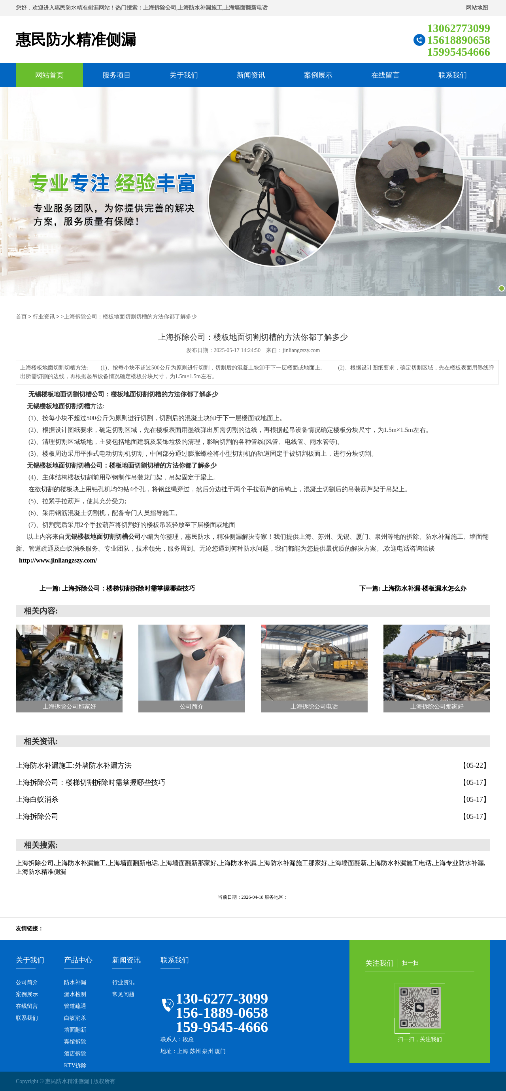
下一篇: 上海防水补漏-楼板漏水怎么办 (412, 588)
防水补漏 (75, 982)
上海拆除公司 (253, 816)
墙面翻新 (75, 1029)
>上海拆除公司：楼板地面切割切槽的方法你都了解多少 (129, 316)
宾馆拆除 (75, 1041)
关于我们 (184, 75)
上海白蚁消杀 (253, 799)
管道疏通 (75, 1006)
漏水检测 (75, 994)
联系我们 (452, 75)
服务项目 (116, 75)
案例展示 (318, 75)
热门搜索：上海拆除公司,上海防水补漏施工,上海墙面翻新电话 (191, 8)
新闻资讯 (251, 75)
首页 (21, 316)
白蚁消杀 (75, 1018)
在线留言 (385, 75)
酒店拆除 (75, 1053)
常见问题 (123, 994)
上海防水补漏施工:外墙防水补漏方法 (253, 765)
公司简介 (27, 982)
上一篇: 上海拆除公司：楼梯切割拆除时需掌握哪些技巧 (117, 588)
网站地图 (477, 8)
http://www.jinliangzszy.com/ (58, 560)
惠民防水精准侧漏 (77, 39)
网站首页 (49, 75)
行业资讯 (44, 316)
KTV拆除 (75, 1065)
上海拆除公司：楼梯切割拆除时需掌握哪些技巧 (253, 782)
